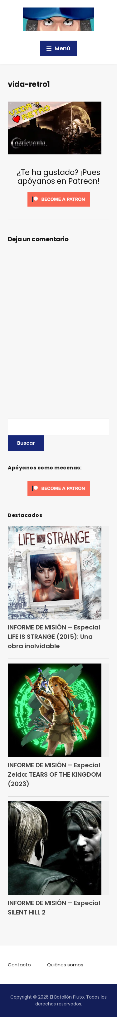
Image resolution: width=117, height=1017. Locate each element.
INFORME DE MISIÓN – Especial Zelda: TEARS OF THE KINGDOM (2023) (54, 774)
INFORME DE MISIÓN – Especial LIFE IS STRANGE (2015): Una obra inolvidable (54, 636)
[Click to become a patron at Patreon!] (58, 199)
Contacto (19, 964)
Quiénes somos (65, 964)
